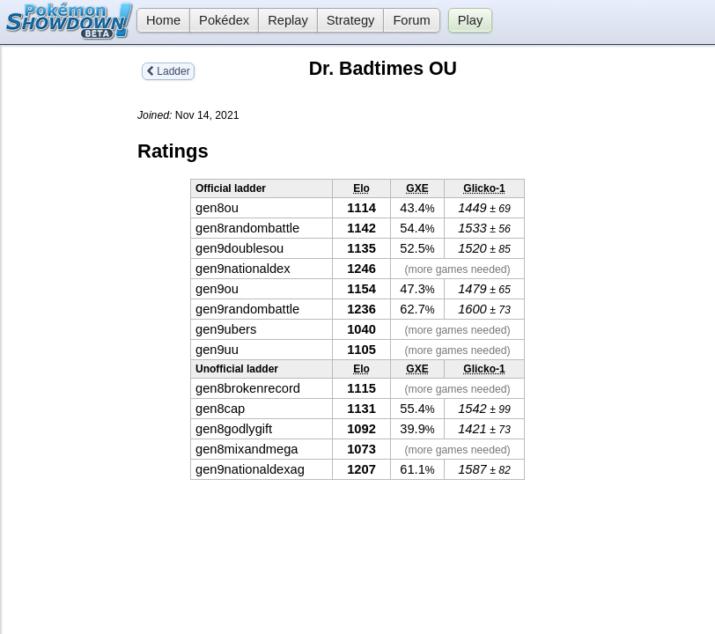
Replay (288, 20)
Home (158, 20)
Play (470, 20)
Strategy (351, 20)
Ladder (168, 71)
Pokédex (224, 20)
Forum (411, 20)
